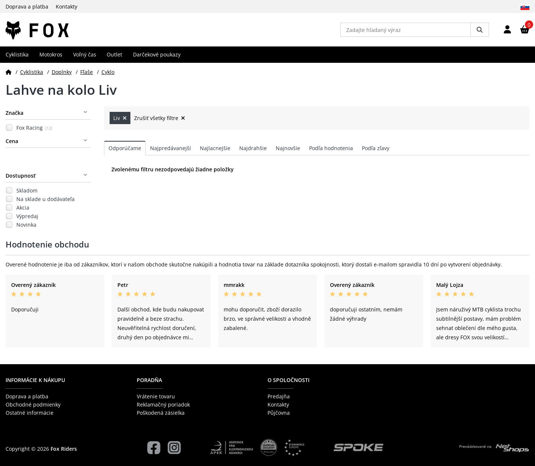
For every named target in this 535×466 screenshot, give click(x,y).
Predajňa (279, 396)
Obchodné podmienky (33, 404)
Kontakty (66, 6)
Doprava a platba (27, 6)
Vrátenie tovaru (156, 396)
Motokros (50, 54)
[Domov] (9, 71)
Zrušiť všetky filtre (159, 118)
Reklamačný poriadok (163, 404)
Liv (120, 118)
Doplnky (62, 71)
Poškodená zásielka (161, 412)
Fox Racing (34, 127)
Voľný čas (84, 54)
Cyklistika (17, 54)
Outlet (114, 54)
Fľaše (86, 71)
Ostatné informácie (30, 412)
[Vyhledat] (479, 30)
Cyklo (107, 71)
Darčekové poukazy (157, 54)
